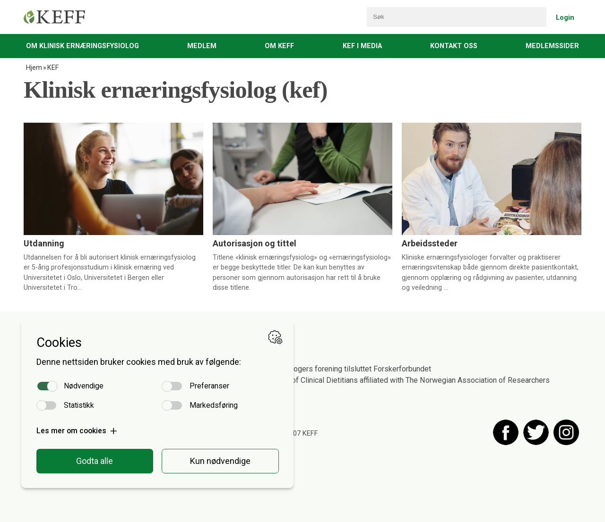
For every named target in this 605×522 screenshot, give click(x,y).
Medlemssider (552, 46)
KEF (53, 68)
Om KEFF (279, 46)
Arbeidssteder (430, 243)
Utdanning (44, 243)
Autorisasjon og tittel (254, 243)
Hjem (34, 68)
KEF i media (362, 46)
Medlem (201, 46)
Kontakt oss (453, 46)
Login (565, 18)
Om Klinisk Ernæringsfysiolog (82, 46)
